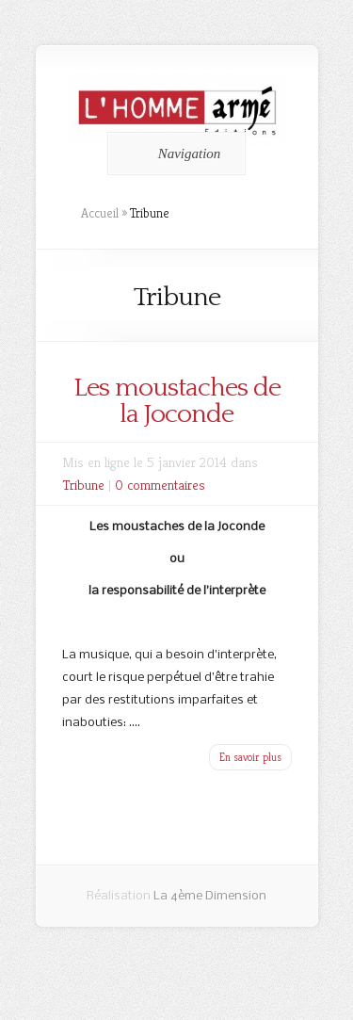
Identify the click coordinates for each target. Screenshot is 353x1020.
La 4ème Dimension (209, 896)
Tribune (83, 485)
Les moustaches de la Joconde (177, 401)
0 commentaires (160, 485)
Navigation (173, 153)
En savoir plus (250, 757)
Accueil (100, 212)
